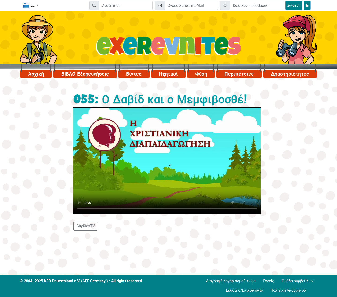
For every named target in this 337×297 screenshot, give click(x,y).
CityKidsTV (86, 226)
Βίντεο (134, 74)
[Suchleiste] (126, 5)
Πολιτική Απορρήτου (288, 290)
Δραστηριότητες (290, 74)
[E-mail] (191, 5)
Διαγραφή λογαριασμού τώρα (231, 281)
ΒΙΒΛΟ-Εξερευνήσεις (85, 74)
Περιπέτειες (239, 74)
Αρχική (36, 74)
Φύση (201, 74)
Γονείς (268, 281)
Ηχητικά (168, 74)
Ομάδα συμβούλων (297, 281)
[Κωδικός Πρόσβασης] (256, 5)
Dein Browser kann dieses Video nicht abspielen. (167, 160)
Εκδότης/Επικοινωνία (244, 290)
